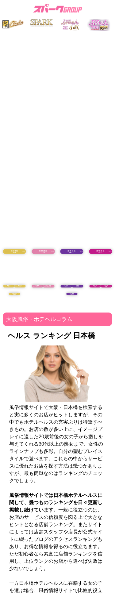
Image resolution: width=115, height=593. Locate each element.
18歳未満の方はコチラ (14, 267)
